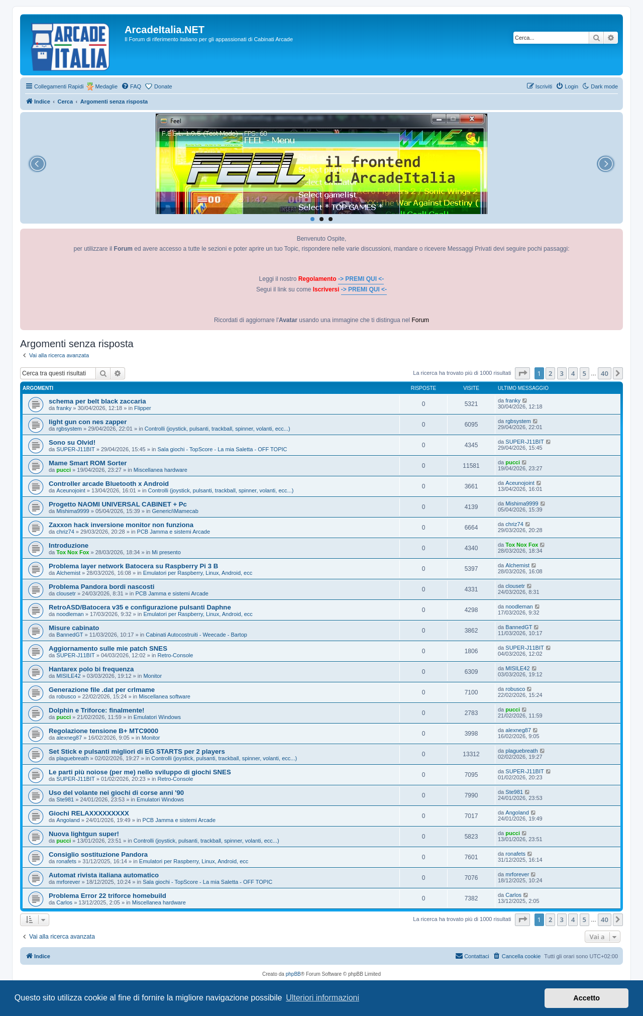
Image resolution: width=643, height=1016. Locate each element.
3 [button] (562, 373)
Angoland (68, 820)
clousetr (66, 593)
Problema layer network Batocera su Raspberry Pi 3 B (133, 566)
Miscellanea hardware (160, 470)
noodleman (69, 614)
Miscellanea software (164, 696)
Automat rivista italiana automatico (104, 875)
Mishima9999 (72, 511)
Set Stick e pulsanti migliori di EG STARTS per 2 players (137, 751)
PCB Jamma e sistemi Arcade (173, 532)
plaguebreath (72, 758)
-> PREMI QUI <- (361, 278)
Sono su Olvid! (72, 442)
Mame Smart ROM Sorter (88, 463)
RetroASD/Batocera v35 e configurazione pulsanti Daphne (140, 607)
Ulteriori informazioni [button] (322, 997)
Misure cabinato (74, 628)
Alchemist (68, 573)
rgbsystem (69, 429)
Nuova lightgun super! (84, 834)
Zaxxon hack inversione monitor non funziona (121, 525)
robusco (66, 696)
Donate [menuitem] (163, 86)
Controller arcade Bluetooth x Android (109, 483)
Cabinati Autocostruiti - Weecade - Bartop (196, 635)
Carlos (64, 902)
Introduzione (68, 545)
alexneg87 (69, 738)
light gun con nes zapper (88, 422)
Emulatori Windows (157, 717)
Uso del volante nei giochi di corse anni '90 (116, 792)
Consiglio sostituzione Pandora (98, 854)
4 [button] (573, 373)
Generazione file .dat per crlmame (102, 689)
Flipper (142, 408)
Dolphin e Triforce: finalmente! (97, 710)
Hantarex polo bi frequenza (91, 669)
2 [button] (550, 373)
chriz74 (65, 532)
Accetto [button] (586, 998)
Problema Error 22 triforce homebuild (107, 895)
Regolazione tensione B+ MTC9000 (103, 731)
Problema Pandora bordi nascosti (101, 586)
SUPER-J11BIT (75, 449)
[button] (522, 373)
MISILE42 (68, 676)
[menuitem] (131, 86)
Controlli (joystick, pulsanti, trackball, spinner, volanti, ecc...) (217, 429)
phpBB (293, 974)
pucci (63, 470)
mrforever (68, 882)
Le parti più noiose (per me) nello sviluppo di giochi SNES (140, 772)
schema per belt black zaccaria (97, 401)
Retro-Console (175, 655)
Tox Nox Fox (72, 552)
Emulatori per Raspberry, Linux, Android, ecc (197, 573)
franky (63, 408)
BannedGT (69, 635)
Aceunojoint (70, 490)
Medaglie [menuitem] (106, 86)
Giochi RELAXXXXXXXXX (89, 813)
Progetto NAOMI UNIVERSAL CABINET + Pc (118, 504)
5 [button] (584, 373)
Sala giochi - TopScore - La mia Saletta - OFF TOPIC (222, 449)
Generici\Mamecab (175, 511)
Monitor (152, 676)
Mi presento (166, 552)
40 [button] (604, 373)
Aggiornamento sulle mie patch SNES (108, 648)
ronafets (66, 861)
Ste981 (65, 799)
